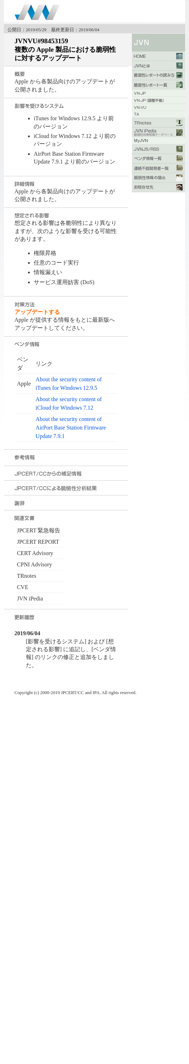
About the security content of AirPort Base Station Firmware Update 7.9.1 (70, 427)
